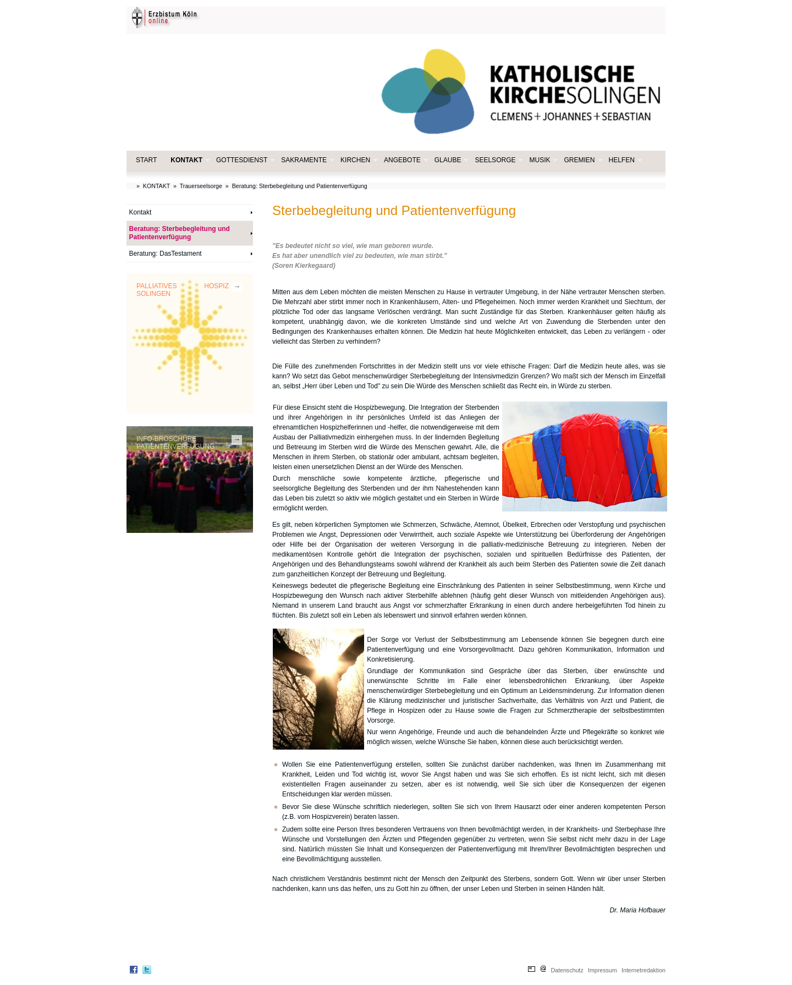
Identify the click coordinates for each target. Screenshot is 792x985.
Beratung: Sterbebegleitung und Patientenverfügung (299, 186)
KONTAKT (189, 160)
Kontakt (140, 212)
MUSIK (542, 160)
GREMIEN (582, 160)
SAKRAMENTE (306, 160)
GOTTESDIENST (244, 160)
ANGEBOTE (405, 160)
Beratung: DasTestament (165, 253)
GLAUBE (450, 160)
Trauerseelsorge (201, 186)
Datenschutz (567, 970)
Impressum (602, 970)
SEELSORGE (498, 160)
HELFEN (624, 160)
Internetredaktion (644, 970)
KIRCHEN (358, 160)
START (146, 160)
